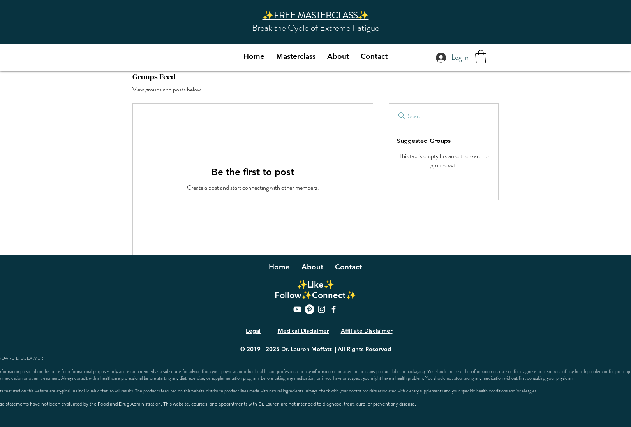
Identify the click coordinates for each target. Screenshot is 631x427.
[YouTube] (297, 309)
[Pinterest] (309, 309)
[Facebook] (333, 309)
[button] (480, 56)
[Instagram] (321, 309)
